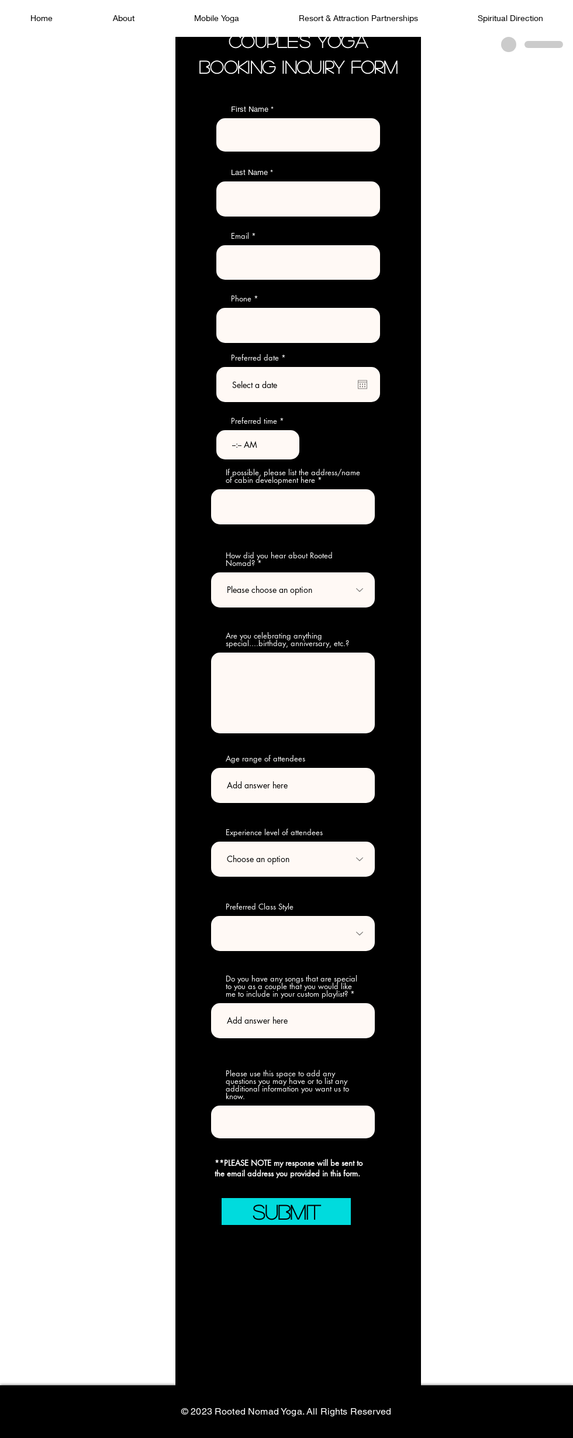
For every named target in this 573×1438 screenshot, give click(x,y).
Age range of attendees (265, 759)
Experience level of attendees (274, 832)
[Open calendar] (362, 384)
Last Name (249, 172)
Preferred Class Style (260, 907)
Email (240, 236)
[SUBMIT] (286, 1211)
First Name (249, 109)
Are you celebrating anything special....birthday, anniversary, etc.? (287, 639)
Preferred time (254, 421)
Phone (241, 299)
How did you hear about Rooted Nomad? (279, 559)
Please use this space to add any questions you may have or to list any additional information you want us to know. (287, 1085)
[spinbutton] (258, 444)
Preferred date (260, 358)
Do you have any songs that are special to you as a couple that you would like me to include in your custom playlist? (291, 986)
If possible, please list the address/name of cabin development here (293, 476)
